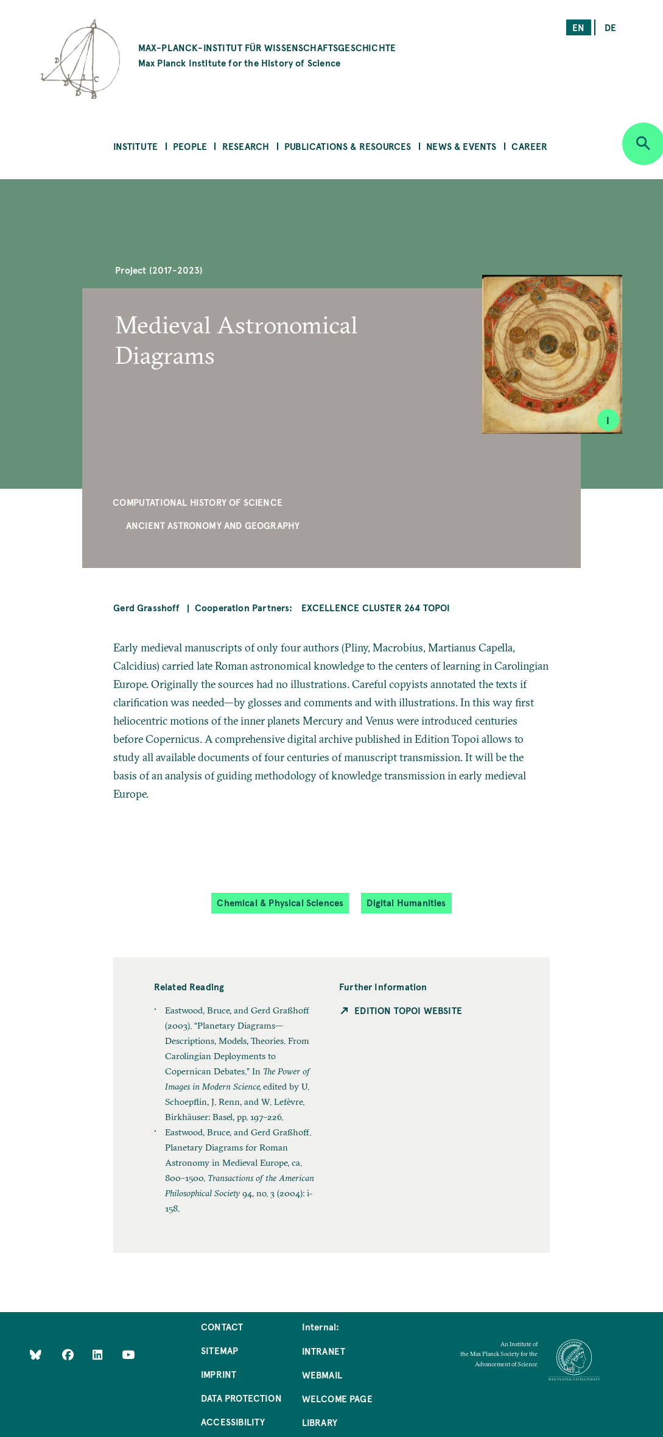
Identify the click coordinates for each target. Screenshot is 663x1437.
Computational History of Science (197, 501)
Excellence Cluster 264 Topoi (376, 607)
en (578, 27)
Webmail (322, 1374)
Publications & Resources (347, 146)
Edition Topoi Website (408, 1010)
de (610, 27)
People (190, 146)
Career (529, 146)
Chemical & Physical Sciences (280, 902)
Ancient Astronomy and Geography (213, 525)
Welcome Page (337, 1398)
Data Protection (241, 1397)
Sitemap (219, 1350)
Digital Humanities (406, 902)
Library (319, 1422)
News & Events (461, 146)
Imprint (218, 1374)
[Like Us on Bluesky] (35, 1354)
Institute (135, 146)
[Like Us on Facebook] (69, 1354)
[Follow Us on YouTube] (128, 1354)
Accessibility (233, 1421)
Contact (222, 1326)
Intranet (323, 1350)
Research (245, 146)
